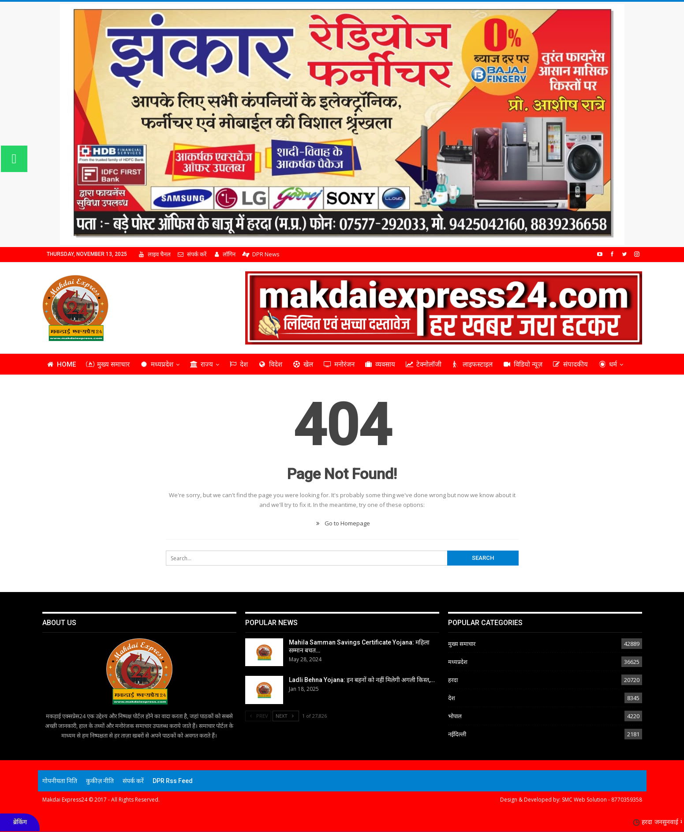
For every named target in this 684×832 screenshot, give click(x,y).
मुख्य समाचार (108, 364)
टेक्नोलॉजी (423, 364)
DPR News (260, 254)
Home (61, 364)
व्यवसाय (380, 364)
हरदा (453, 680)
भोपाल (455, 716)
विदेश (270, 364)
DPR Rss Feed (173, 780)
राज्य (201, 364)
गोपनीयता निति (59, 780)
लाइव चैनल (154, 254)
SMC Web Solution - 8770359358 (602, 799)
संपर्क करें (191, 254)
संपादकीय (570, 364)
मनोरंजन (339, 364)
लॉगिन (224, 254)
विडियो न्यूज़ (522, 364)
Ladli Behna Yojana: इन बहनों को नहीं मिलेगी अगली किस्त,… (362, 679)
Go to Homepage (342, 523)
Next (286, 715)
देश (238, 364)
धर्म (607, 364)
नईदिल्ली (457, 734)
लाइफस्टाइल (472, 364)
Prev (258, 715)
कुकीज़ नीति (100, 780)
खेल (302, 364)
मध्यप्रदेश (156, 364)
